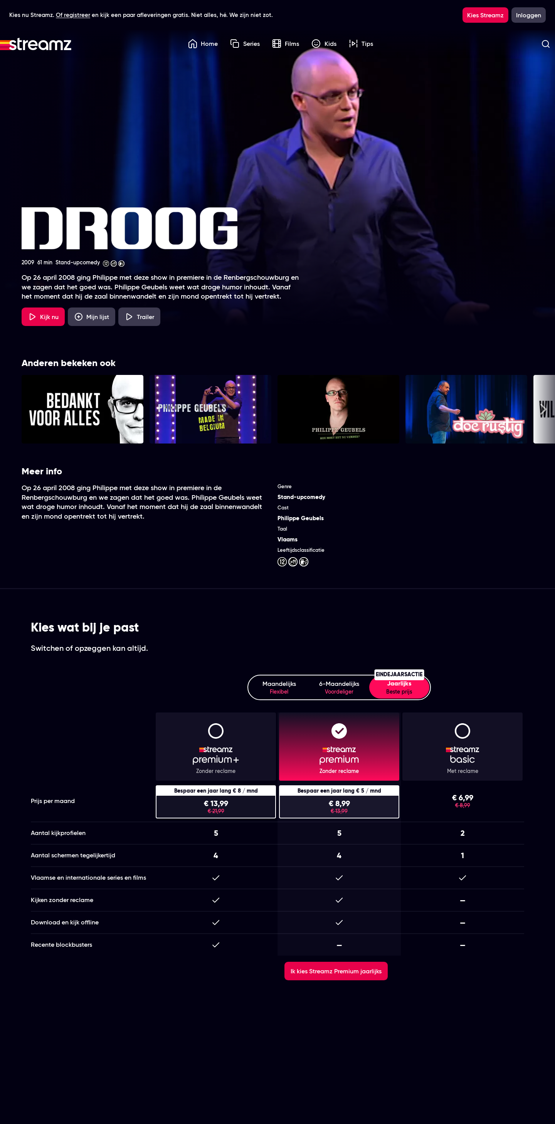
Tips (361, 43)
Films (285, 43)
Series (245, 43)
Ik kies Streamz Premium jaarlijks (336, 971)
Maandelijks (279, 688)
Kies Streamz (485, 15)
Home (203, 43)
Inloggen (528, 15)
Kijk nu (43, 316)
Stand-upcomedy (301, 497)
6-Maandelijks (339, 688)
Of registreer (73, 14)
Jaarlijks (399, 686)
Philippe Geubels (301, 518)
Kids (323, 43)
